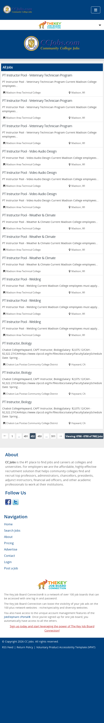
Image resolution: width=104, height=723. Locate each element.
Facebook (8, 502)
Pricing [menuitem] (9, 543)
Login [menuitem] (8, 562)
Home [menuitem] (8, 524)
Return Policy (25, 647)
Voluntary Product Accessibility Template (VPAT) (65, 647)
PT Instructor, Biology (17, 343)
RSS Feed (7, 647)
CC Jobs (29, 641)
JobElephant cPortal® (17, 617)
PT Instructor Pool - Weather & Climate (28, 215)
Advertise (10, 549)
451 (26, 436)
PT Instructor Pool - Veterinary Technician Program (37, 75)
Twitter (16, 502)
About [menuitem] (8, 537)
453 (40, 436)
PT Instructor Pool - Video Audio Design (29, 151)
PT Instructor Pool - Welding (21, 279)
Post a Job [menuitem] (11, 568)
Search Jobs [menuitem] (12, 530)
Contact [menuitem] (9, 556)
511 (53, 436)
